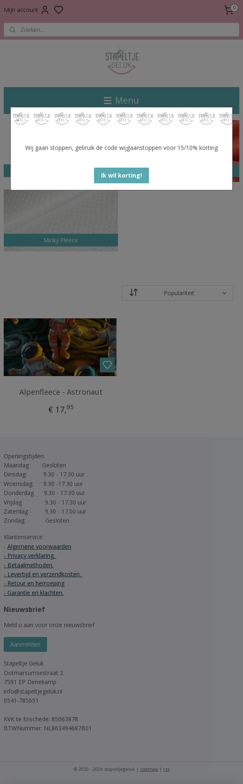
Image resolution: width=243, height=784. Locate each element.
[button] (121, 175)
